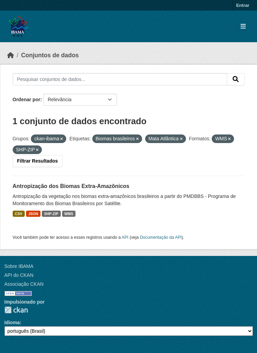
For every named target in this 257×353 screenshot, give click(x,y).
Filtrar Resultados (37, 161)
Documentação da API (161, 237)
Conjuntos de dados (50, 55)
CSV (18, 214)
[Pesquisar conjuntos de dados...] (120, 79)
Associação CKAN (24, 284)
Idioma (12, 322)
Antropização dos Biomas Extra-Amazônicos (71, 186)
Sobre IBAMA (19, 266)
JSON (33, 214)
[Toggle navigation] (243, 27)
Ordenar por (26, 99)
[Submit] (236, 79)
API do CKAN (19, 275)
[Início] (10, 55)
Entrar (242, 5)
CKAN (16, 310)
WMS (68, 214)
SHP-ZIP (51, 214)
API (125, 237)
